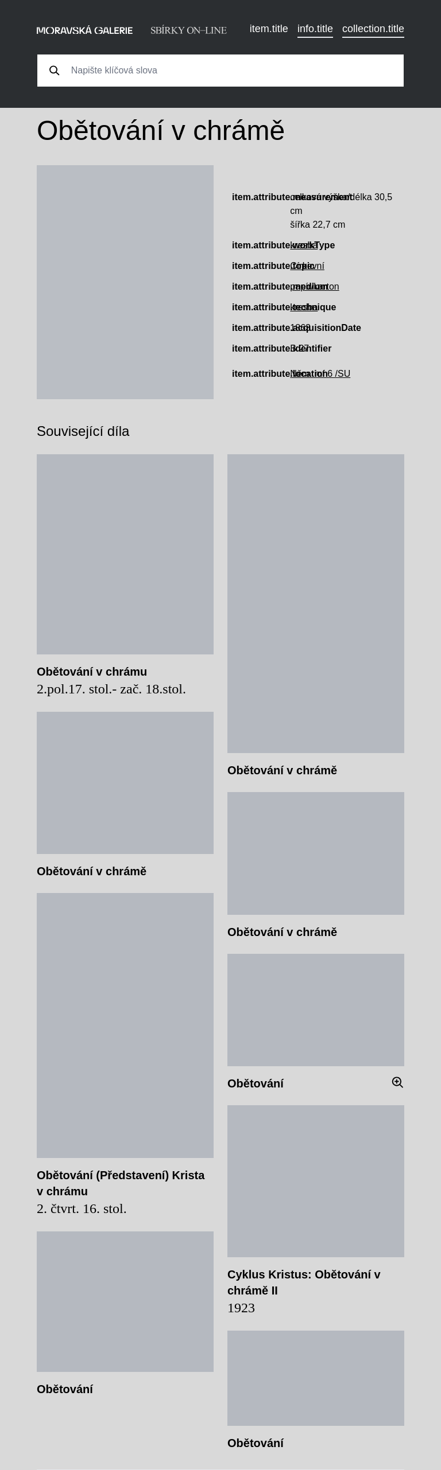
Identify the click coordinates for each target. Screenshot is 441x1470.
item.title (269, 28)
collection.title (373, 28)
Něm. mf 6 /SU (320, 374)
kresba (304, 245)
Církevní (307, 266)
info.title (315, 28)
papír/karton (314, 286)
